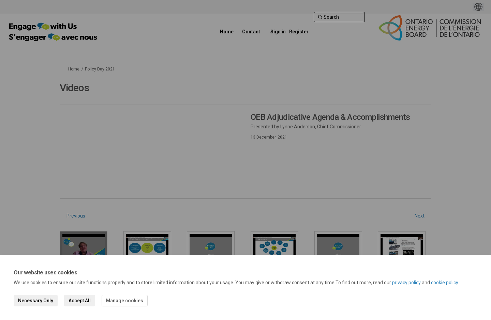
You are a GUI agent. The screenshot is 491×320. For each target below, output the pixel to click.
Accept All (80, 300)
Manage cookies (124, 300)
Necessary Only (35, 300)
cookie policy (444, 282)
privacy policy (406, 282)
